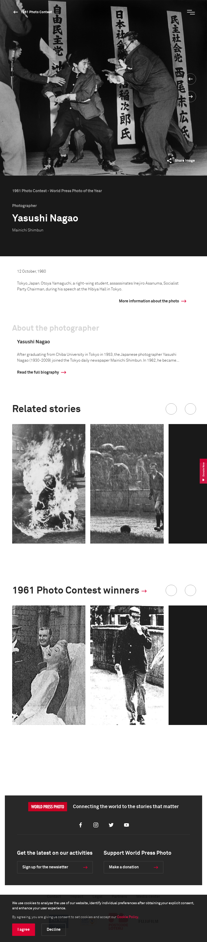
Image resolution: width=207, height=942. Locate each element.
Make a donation (124, 867)
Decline (54, 930)
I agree (24, 930)
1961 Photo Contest (36, 12)
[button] (171, 409)
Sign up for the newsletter (45, 867)
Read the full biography (38, 372)
